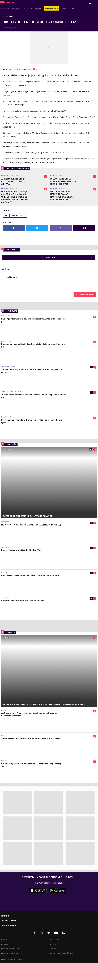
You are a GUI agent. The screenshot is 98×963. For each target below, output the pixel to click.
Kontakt (54, 944)
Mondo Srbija (9, 921)
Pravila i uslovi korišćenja (61, 953)
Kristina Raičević (14, 69)
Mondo (5, 916)
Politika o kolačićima (10, 949)
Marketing (54, 940)
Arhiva (53, 949)
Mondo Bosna (9, 925)
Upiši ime (6, 269)
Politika (10, 16)
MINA (29, 69)
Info (4, 16)
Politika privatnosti (9, 953)
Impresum (5, 944)
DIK (6, 216)
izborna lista (18, 216)
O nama (4, 940)
